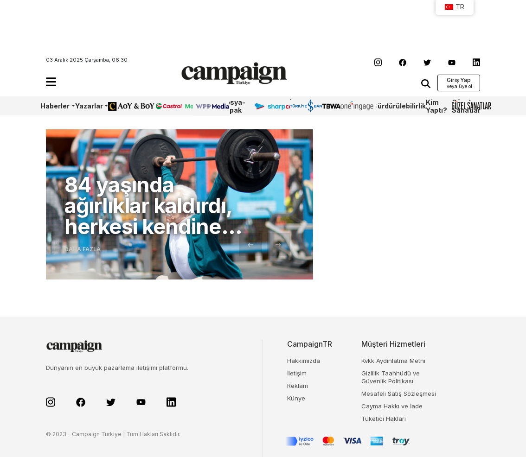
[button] (51, 82)
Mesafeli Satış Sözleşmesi (398, 393)
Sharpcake (272, 106)
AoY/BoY (122, 106)
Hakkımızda (303, 360)
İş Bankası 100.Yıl (303, 106)
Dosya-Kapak (233, 106)
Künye (296, 398)
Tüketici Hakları (383, 418)
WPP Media (203, 106)
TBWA (331, 106)
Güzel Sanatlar (466, 106)
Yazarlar (89, 106)
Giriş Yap (459, 79)
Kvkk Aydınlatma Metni (393, 360)
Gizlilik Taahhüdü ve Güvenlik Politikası (390, 377)
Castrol (167, 106)
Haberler (55, 106)
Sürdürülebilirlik (399, 106)
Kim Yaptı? (436, 106)
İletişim (297, 373)
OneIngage (356, 106)
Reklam (297, 385)
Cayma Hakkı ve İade (392, 406)
